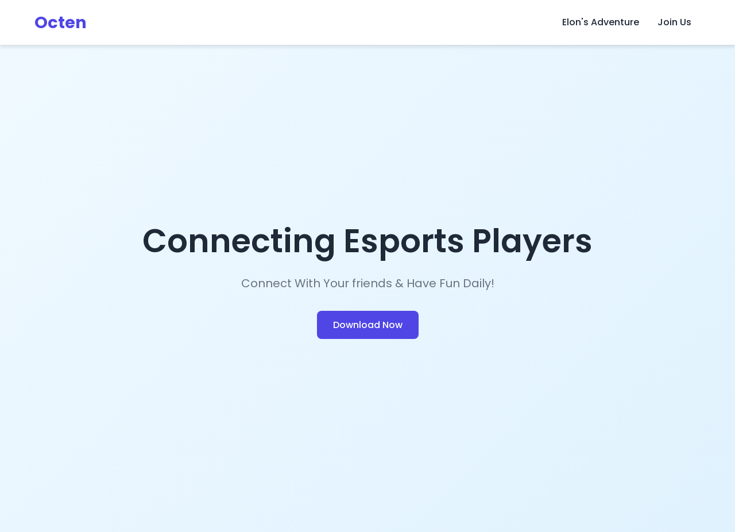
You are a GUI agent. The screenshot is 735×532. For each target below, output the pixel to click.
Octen (60, 22)
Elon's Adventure (600, 22)
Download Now (368, 324)
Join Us (674, 22)
